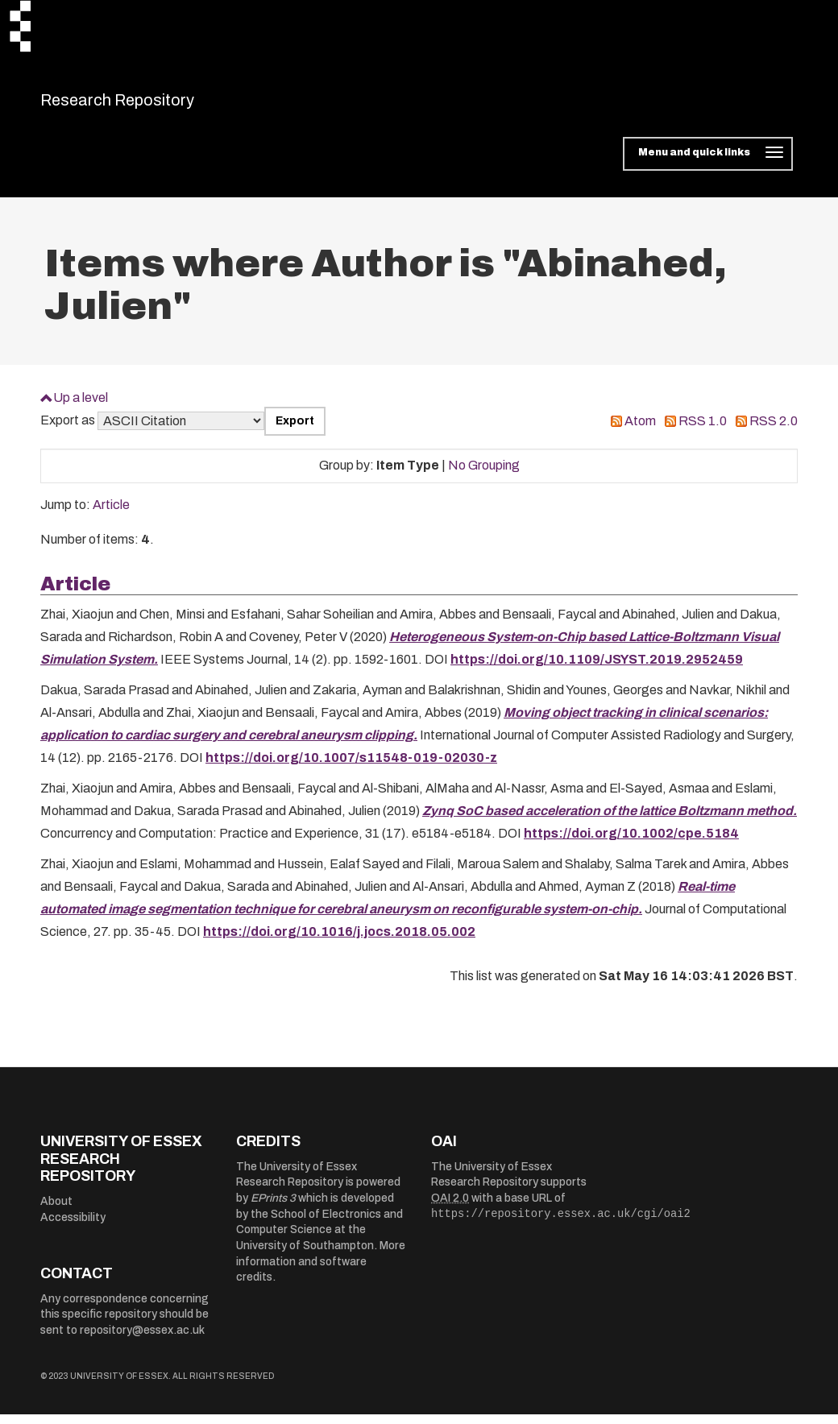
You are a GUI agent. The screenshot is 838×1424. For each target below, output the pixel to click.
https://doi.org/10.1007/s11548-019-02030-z (351, 768)
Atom (640, 431)
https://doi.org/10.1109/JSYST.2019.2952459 (596, 670)
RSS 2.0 (773, 431)
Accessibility (73, 1227)
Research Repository (153, 105)
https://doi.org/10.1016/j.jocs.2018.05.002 (339, 942)
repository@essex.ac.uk (142, 1340)
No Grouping (484, 475)
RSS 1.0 (702, 431)
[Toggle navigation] (708, 164)
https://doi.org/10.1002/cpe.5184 (631, 844)
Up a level (80, 407)
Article (111, 515)
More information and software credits (320, 1272)
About (56, 1211)
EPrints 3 (273, 1209)
